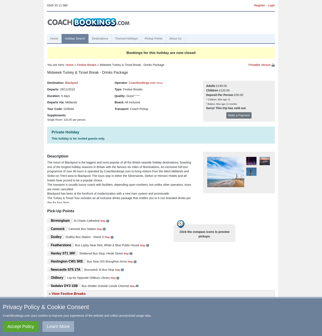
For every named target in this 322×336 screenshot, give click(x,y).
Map (102, 220)
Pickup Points (153, 38)
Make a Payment (239, 115)
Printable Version (261, 64)
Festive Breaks (86, 64)
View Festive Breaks (69, 294)
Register (259, 5)
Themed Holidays (126, 38)
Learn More (58, 326)
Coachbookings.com (142, 82)
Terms (159, 83)
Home (54, 38)
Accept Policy (20, 326)
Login (271, 5)
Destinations (100, 38)
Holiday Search (75, 38)
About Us (175, 38)
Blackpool (71, 82)
